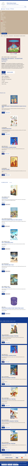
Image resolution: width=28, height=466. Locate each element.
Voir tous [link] (10, 182)
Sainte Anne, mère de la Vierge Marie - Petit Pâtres (10, 421)
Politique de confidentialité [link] (23, 464)
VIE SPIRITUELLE (3, 31)
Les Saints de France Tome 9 (6, 128)
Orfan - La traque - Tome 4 (6, 287)
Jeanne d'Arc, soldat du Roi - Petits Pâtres (9, 399)
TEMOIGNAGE (3, 30)
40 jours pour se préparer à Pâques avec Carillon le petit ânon (12, 219)
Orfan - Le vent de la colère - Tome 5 (8, 264)
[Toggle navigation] (1, 11)
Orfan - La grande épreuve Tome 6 (7, 242)
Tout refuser (10, 464)
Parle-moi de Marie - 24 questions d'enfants (9, 147)
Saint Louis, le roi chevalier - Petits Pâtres (8, 377)
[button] (2, 45)
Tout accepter (4, 464)
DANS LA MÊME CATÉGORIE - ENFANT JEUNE (7, 321)
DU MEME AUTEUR (6, 182)
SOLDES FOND (3, 29)
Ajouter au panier (10, 72)
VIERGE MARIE (3, 32)
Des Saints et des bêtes (5, 169)
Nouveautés (4, 33)
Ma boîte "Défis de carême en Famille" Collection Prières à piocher (13, 308)
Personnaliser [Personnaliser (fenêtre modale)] (15, 464)
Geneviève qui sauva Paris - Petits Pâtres (8, 443)
